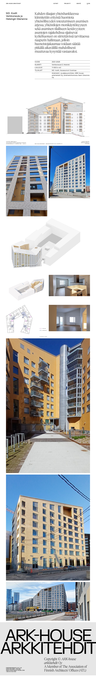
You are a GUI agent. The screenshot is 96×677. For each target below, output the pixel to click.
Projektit (67, 3)
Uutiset (55, 3)
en (89, 3)
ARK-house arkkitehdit (13, 3)
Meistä (79, 3)
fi (87, 3)
